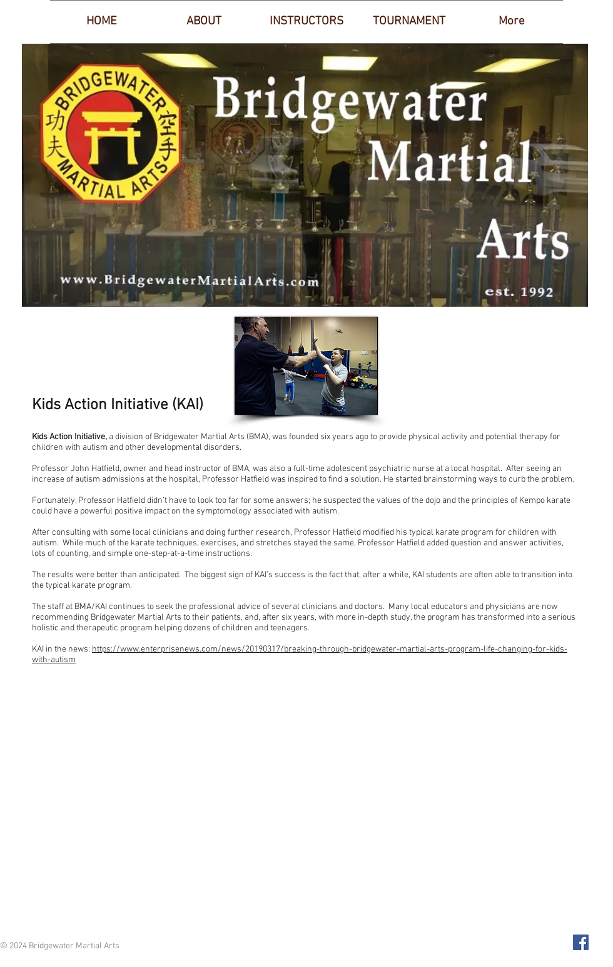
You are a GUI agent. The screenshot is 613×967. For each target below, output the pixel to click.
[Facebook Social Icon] (581, 942)
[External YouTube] (306, 803)
